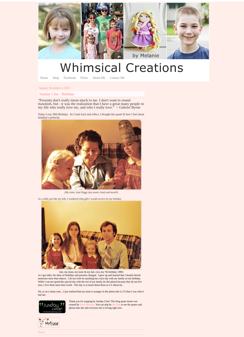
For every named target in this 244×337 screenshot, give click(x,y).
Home (44, 77)
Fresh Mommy (87, 304)
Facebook (70, 77)
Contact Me (117, 77)
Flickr (84, 77)
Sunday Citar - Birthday (56, 94)
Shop (56, 77)
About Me (99, 77)
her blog (116, 304)
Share (40, 332)
